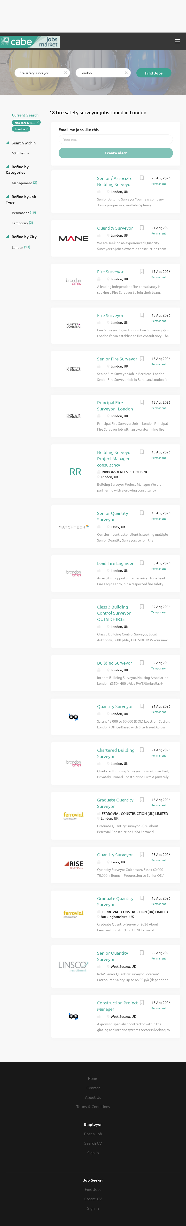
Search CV (93, 1143)
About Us (93, 1097)
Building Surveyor (114, 662)
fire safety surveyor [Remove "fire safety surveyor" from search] (28, 123)
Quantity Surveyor (115, 227)
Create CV (93, 1198)
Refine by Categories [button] (17, 169)
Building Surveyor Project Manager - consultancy (114, 458)
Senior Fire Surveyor (117, 358)
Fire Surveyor (110, 271)
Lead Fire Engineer (115, 563)
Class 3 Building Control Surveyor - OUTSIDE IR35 (115, 613)
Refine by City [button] (24, 236)
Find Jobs (154, 72)
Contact (93, 1087)
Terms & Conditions (93, 1106)
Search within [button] (23, 142)
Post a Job (93, 1133)
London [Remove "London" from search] (20, 129)
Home (93, 1078)
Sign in (93, 1152)
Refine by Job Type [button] (21, 199)
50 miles (18, 153)
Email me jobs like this (79, 129)
